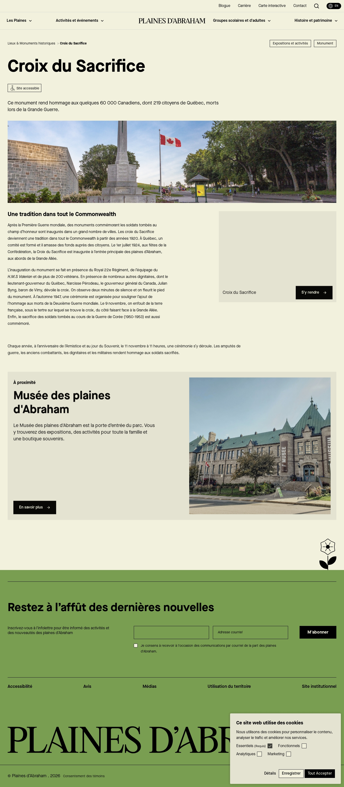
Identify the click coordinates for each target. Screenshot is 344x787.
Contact (299, 6)
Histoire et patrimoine (316, 20)
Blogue (224, 6)
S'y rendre (314, 301)
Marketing (276, 754)
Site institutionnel (319, 686)
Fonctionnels (289, 746)
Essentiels (251, 746)
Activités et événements (79, 20)
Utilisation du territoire (229, 686)
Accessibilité (20, 686)
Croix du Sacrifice (73, 43)
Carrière (244, 6)
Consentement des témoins (84, 776)
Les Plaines (19, 20)
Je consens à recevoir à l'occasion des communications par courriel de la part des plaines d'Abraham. (208, 648)
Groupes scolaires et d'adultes (241, 20)
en (333, 6)
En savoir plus (34, 516)
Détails (270, 773)
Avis (87, 686)
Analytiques (245, 754)
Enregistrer (291, 773)
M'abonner (317, 632)
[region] (277, 256)
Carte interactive (272, 6)
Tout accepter (320, 773)
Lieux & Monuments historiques (33, 43)
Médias (149, 686)
